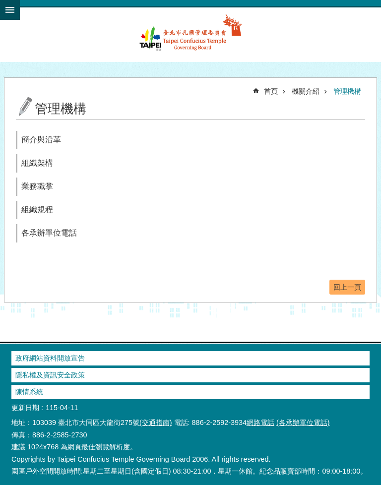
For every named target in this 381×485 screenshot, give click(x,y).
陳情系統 (29, 392)
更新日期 (25, 408)
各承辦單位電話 (49, 233)
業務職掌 (37, 186)
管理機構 (347, 91)
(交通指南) (155, 422)
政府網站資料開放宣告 (50, 358)
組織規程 (37, 209)
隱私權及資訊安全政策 (50, 375)
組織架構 (37, 163)
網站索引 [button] (10, 10)
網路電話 (260, 422)
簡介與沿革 (41, 139)
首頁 (271, 91)
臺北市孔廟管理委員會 (190, 38)
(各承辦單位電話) (303, 422)
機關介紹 (305, 91)
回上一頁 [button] (347, 287)
